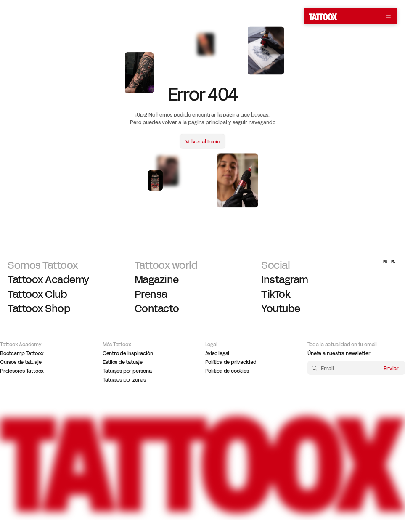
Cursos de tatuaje (20, 362)
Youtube (280, 309)
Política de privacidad (231, 362)
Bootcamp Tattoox (22, 353)
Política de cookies (227, 371)
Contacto (157, 309)
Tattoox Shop (39, 309)
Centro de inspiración (128, 353)
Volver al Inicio (202, 141)
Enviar (391, 368)
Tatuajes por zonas (124, 380)
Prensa (151, 294)
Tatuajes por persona (127, 371)
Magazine (157, 280)
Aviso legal (217, 353)
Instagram (284, 280)
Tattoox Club (37, 294)
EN (393, 261)
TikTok (275, 294)
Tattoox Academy (48, 280)
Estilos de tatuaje (123, 362)
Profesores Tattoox (22, 371)
